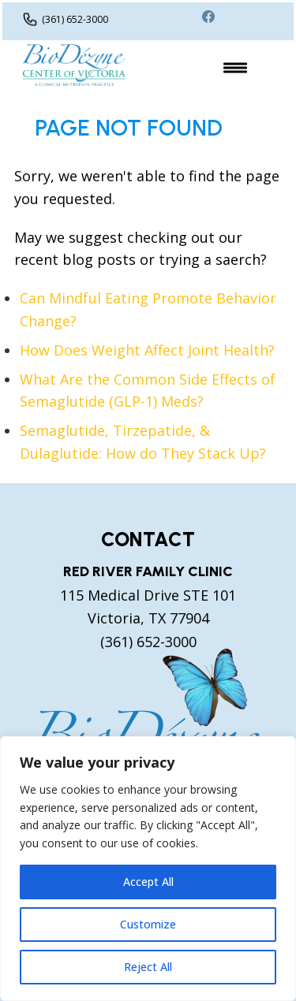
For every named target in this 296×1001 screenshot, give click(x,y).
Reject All (148, 966)
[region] (148, 868)
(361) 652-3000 (75, 19)
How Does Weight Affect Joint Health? (147, 349)
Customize (148, 924)
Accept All (148, 881)
